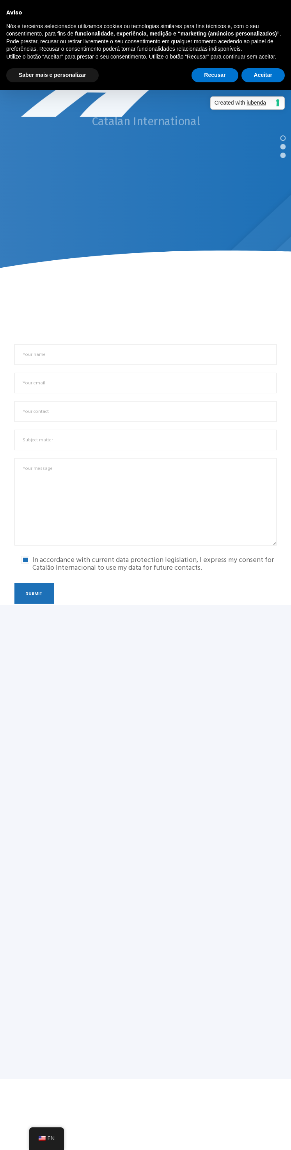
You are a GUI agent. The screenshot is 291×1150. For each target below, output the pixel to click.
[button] (283, 137)
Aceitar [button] (263, 75)
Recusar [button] (214, 75)
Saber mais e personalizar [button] (52, 75)
